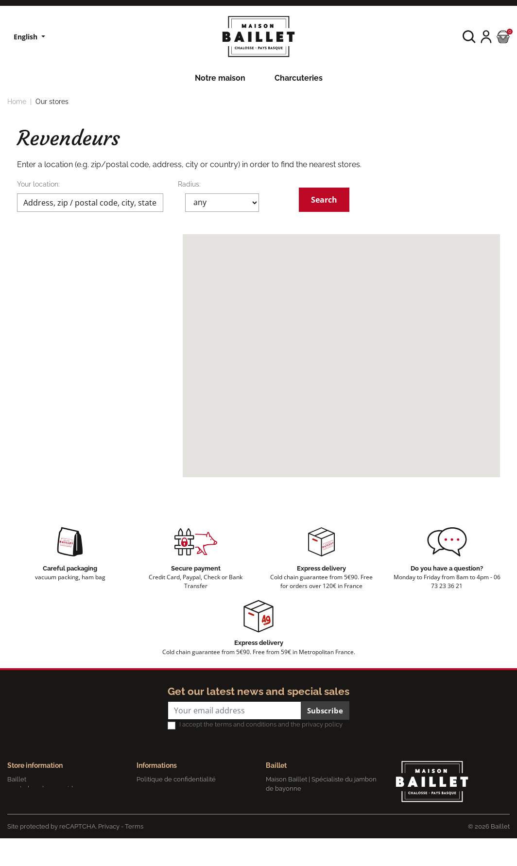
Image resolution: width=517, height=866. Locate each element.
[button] (469, 36)
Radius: (189, 184)
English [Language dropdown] (26, 36)
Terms (134, 853)
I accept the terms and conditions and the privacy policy (261, 724)
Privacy (109, 853)
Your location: (38, 184)
